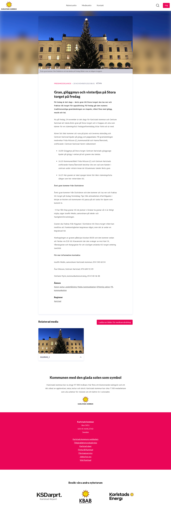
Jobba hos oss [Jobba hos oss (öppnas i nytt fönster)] (85, 456)
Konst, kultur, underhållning (65, 287)
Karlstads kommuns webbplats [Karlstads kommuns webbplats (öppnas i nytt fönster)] (85, 439)
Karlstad (57, 301)
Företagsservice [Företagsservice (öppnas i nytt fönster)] (85, 453)
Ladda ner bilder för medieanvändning (115, 322)
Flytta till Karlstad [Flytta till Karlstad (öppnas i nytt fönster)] (85, 449)
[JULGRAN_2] (61, 341)
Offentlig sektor (103, 287)
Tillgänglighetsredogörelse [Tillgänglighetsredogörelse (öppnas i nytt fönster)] (85, 443)
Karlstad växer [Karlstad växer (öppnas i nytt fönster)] (85, 446)
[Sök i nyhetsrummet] (157, 5)
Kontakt (100, 5)
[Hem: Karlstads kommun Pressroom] (9, 5)
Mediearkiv (86, 5)
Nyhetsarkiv (71, 5)
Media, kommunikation (86, 287)
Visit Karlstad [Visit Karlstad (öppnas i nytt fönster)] (85, 460)
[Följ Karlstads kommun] (166, 5)
